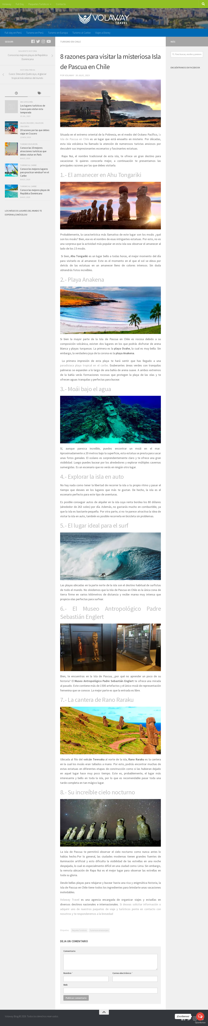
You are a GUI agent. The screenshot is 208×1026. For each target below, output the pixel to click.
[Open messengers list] (200, 1016)
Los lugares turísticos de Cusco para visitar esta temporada (32, 109)
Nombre (68, 973)
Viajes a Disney (102, 32)
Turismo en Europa (58, 32)
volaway (69, 75)
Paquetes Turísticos (38, 4)
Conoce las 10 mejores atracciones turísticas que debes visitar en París (33, 151)
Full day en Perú (13, 32)
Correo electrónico (122, 973)
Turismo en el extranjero (99, 930)
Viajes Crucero (27, 123)
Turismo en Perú (34, 32)
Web (65, 984)
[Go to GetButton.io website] (200, 1023)
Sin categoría (26, 102)
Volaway (6, 4)
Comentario (69, 951)
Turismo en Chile (70, 41)
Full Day (20, 4)
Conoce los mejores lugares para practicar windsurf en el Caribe (34, 172)
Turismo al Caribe (81, 32)
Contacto (61, 4)
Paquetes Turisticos (79, 930)
